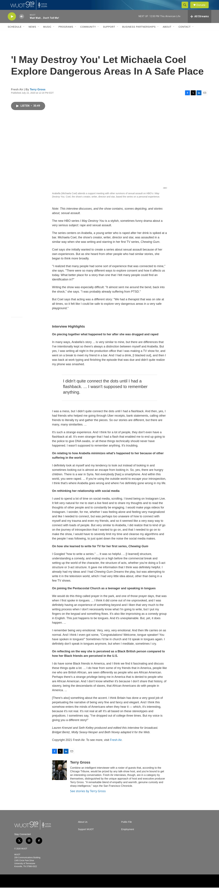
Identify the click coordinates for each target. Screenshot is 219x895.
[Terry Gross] (59, 777)
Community (88, 34)
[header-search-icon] (186, 8)
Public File (126, 829)
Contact (184, 34)
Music (47, 34)
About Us (83, 829)
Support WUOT (86, 837)
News (32, 34)
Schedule (15, 34)
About (167, 34)
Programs (65, 34)
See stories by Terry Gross (88, 798)
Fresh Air (116, 747)
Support (109, 34)
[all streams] (199, 23)
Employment (127, 837)
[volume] (21, 24)
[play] (11, 24)
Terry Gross (37, 96)
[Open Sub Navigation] (24, 34)
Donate (203, 8)
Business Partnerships (139, 34)
